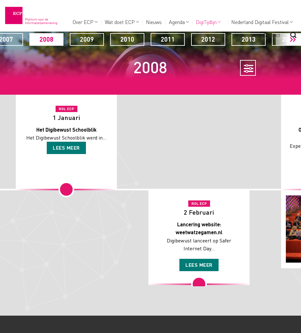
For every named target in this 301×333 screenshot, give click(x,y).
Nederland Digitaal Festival (262, 22)
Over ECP (85, 22)
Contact (271, 35)
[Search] (293, 35)
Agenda (179, 22)
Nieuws (154, 22)
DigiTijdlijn (208, 22)
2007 (46, 39)
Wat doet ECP (122, 22)
